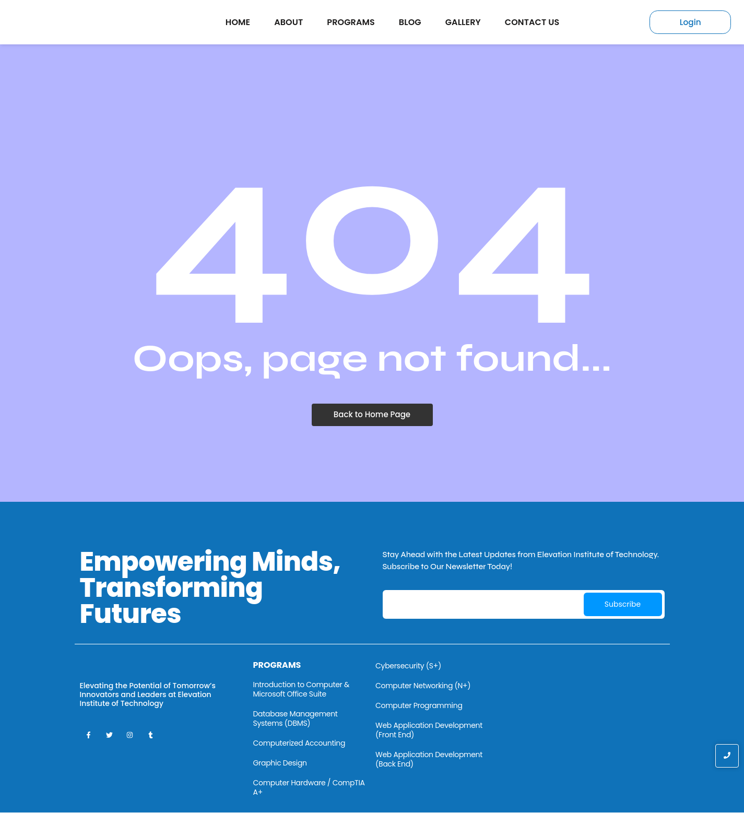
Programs (350, 22)
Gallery (463, 22)
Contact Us (532, 22)
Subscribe (623, 604)
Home (238, 22)
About (288, 22)
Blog (410, 22)
